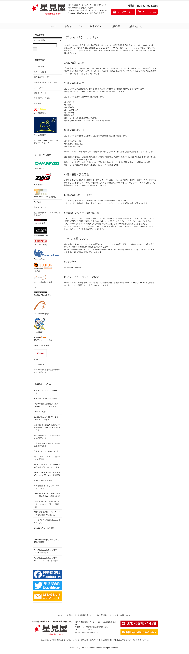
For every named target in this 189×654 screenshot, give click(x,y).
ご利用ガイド (94, 26)
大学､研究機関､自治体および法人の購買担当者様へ (47, 444)
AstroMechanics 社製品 (43, 279)
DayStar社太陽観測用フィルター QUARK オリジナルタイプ (47, 405)
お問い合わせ (136, 26)
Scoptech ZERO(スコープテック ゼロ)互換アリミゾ (47, 141)
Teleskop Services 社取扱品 (45, 193)
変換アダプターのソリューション (47, 398)
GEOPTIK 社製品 (41, 242)
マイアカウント (125, 12)
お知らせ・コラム (74, 26)
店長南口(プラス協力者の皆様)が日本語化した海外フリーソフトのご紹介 (47, 427)
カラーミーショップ (133, 48)
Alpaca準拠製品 (45, 126)
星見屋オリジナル (41, 207)
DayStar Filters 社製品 (42, 294)
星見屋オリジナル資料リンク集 (46, 451)
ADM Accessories (41, 231)
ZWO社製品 (43, 179)
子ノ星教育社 (39, 325)
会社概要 (115, 26)
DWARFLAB (47, 165)
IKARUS (43, 267)
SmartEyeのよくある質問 (44, 528)
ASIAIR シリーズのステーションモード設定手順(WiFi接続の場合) (47, 495)
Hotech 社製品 (40, 221)
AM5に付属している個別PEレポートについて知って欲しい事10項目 (46, 504)
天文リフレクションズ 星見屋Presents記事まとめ (47, 458)
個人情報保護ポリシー (86, 615)
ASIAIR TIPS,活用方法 (43, 480)
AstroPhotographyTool (42, 307)
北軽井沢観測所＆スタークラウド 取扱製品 (47, 214)
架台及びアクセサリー (43, 77)
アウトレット (39, 67)
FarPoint (37, 202)
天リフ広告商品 (40, 111)
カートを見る (149, 12)
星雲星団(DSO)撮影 (42, 98)
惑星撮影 (37, 104)
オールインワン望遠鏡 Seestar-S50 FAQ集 (47, 521)
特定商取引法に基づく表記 (107, 615)
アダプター (38, 88)
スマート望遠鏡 (40, 72)
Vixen (40, 354)
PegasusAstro (47, 254)
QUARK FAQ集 (40, 412)
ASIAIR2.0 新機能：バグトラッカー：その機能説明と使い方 (47, 513)
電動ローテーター (41, 93)
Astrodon (37, 287)
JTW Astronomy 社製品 (43, 338)
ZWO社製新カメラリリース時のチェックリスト (46, 487)
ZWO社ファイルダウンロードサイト (46, 392)
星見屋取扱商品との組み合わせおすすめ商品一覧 (47, 436)
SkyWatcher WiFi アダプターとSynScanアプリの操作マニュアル (47, 466)
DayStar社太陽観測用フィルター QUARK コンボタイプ (47, 418)
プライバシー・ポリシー (127, 50)
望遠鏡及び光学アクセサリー (45, 82)
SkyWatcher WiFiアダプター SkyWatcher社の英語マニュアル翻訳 (47, 473)
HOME (61, 615)
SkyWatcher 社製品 (41, 345)
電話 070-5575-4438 (143, 6)
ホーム (53, 26)
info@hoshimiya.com (90, 632)
